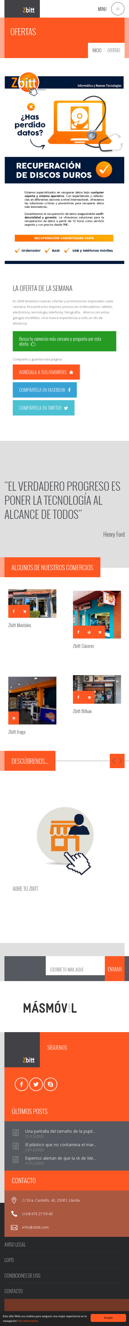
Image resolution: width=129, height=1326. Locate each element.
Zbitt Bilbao (86, 706)
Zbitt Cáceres (87, 638)
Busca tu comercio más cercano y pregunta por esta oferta (61, 343)
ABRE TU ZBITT (35, 876)
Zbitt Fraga (20, 725)
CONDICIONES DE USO (22, 1275)
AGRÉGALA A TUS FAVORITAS (51, 366)
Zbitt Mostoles (22, 620)
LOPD (9, 1260)
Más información (27, 1321)
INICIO (97, 50)
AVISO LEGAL (15, 1244)
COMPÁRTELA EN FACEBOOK (50, 379)
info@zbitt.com (35, 1227)
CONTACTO (13, 1291)
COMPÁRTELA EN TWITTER (49, 392)
